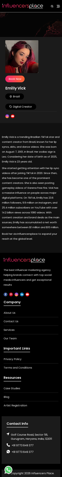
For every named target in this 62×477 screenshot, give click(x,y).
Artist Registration (15, 405)
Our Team (10, 338)
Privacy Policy (12, 359)
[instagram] (16, 294)
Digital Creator (20, 107)
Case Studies (12, 388)
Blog (6, 397)
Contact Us (11, 321)
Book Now (15, 79)
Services (9, 330)
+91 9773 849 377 (23, 445)
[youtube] (27, 294)
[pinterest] (11, 294)
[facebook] (5, 294)
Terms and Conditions (18, 368)
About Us (9, 313)
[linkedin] (22, 294)
